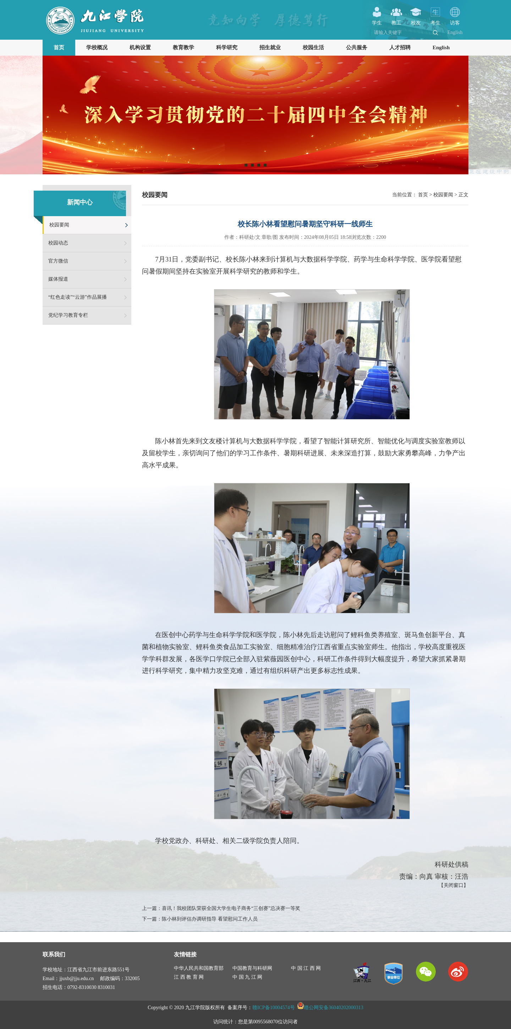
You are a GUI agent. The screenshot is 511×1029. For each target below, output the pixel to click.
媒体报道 (58, 279)
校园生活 (313, 47)
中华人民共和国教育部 (199, 968)
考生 (435, 20)
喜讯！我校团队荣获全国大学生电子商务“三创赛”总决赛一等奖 (231, 908)
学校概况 (97, 47)
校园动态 (58, 243)
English (455, 32)
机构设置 (140, 47)
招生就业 (270, 47)
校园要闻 (59, 224)
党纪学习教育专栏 (68, 315)
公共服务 (356, 47)
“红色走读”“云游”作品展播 (77, 297)
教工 (396, 20)
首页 (59, 47)
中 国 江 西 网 (306, 968)
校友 (416, 20)
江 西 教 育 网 (189, 977)
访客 (455, 20)
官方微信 (58, 261)
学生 (377, 20)
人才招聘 (400, 47)
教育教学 (183, 47)
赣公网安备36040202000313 (333, 1007)
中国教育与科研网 (252, 968)
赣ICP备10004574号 (273, 1007)
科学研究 (226, 47)
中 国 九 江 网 (247, 977)
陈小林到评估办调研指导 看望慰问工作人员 (210, 919)
